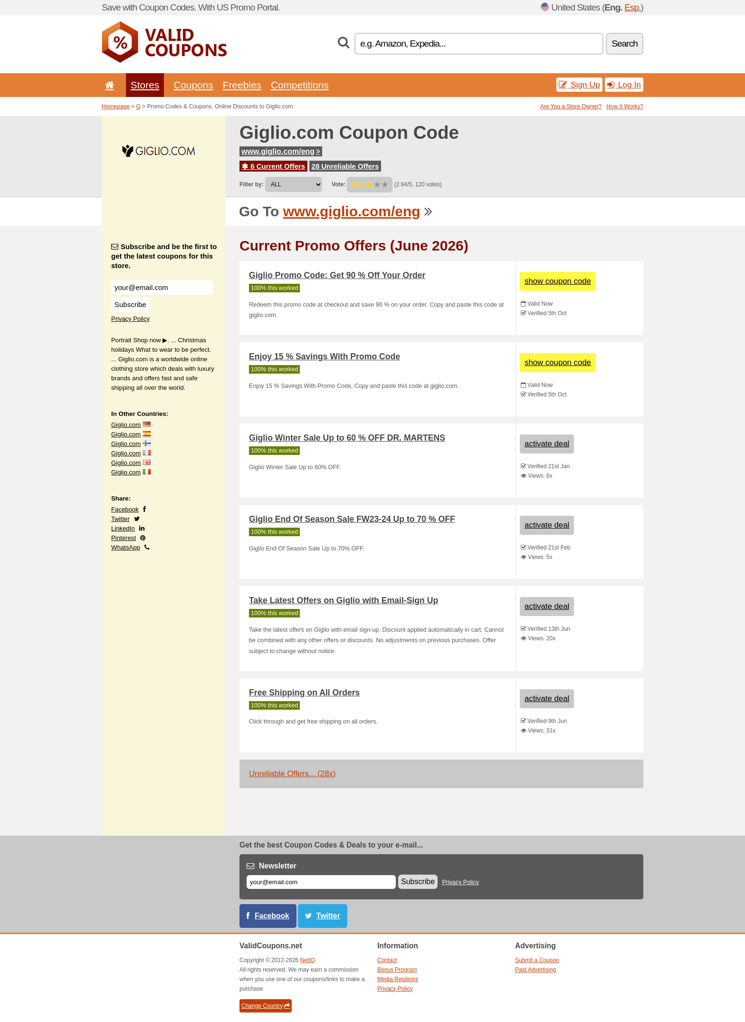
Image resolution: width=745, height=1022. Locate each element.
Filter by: (251, 184)
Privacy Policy (130, 318)
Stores (145, 84)
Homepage (116, 106)
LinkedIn (123, 528)
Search (624, 43)
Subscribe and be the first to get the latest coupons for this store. (164, 256)
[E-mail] (321, 882)
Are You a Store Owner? (571, 106)
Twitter (120, 518)
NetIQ (307, 960)
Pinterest (123, 537)
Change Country (265, 1006)
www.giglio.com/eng (280, 151)
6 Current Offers (273, 166)
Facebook (125, 509)
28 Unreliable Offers (345, 166)
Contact (387, 960)
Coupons (193, 84)
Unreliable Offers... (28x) (292, 773)
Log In (624, 84)
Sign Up (579, 84)
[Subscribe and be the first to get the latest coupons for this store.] (162, 287)
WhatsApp (125, 547)
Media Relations (397, 979)
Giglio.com (126, 424)
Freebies (242, 84)
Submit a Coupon (537, 960)
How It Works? (624, 106)
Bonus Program (397, 969)
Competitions (300, 84)
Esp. (632, 7)
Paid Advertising (535, 969)
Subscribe (130, 304)
